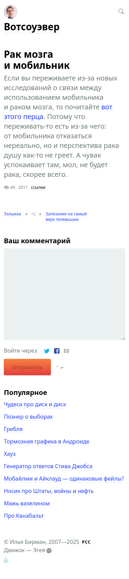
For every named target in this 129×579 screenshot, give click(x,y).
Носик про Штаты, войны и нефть (49, 491)
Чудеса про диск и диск (35, 404)
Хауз (9, 454)
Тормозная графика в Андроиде (46, 441)
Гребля (13, 429)
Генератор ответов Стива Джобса (48, 466)
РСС (86, 542)
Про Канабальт (24, 515)
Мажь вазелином (27, 503)
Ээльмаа (12, 214)
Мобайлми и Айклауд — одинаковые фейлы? (64, 478)
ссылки (38, 187)
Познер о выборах (28, 416)
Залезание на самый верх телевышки (66, 216)
